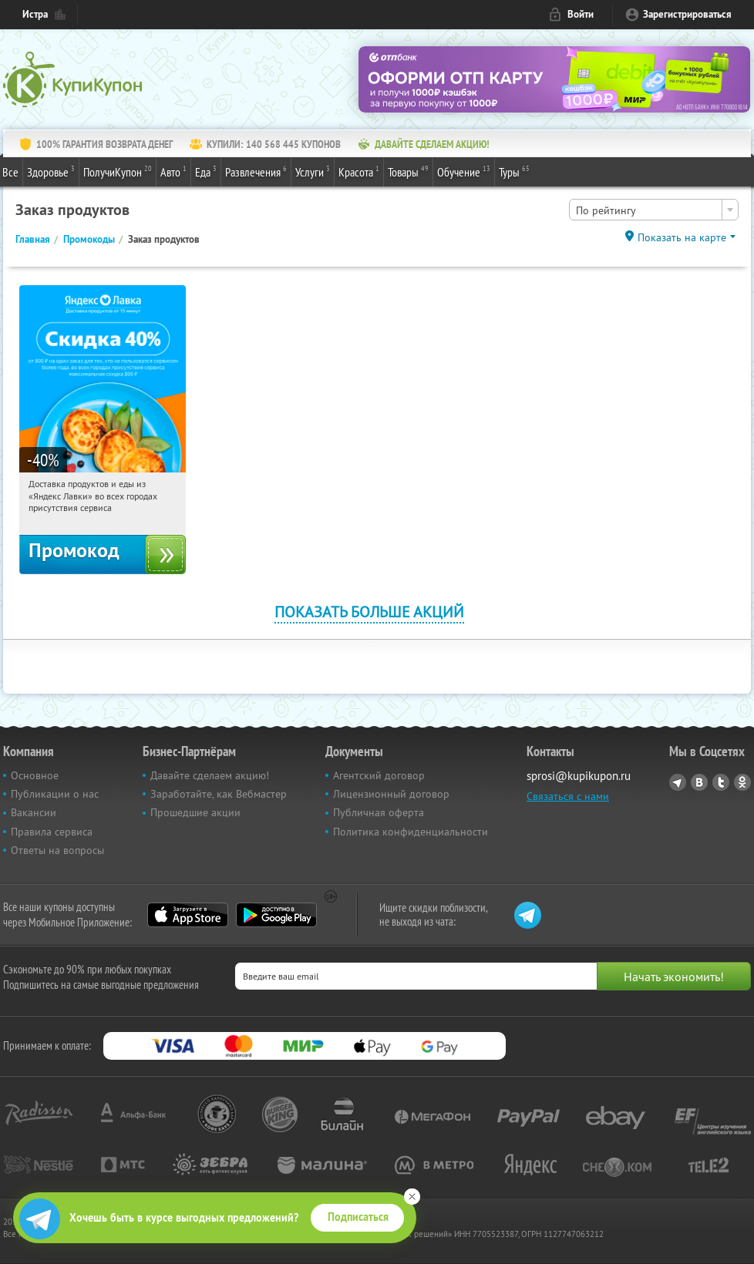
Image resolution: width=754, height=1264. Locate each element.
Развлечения (256, 171)
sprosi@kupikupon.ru (579, 775)
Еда (206, 171)
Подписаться (358, 1217)
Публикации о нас (55, 794)
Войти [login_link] (580, 14)
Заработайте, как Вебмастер (218, 794)
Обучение (463, 171)
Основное (35, 775)
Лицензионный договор (391, 794)
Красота (358, 171)
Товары (408, 171)
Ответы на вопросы (57, 850)
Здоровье (51, 171)
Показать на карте (682, 237)
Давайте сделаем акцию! (209, 775)
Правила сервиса (52, 832)
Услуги (312, 171)
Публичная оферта (378, 812)
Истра (35, 14)
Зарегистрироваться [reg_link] (687, 14)
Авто (173, 171)
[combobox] (654, 209)
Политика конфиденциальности (410, 832)
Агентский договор (379, 775)
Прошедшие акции (195, 812)
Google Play (276, 915)
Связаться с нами (568, 796)
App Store (187, 915)
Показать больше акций (369, 611)
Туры (514, 171)
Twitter (720, 782)
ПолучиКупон (117, 171)
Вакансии (33, 812)
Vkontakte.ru (699, 782)
